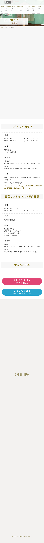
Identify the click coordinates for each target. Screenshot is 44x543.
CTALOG (22, 8)
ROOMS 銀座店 (22, 281)
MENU (12, 8)
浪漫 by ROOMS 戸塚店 (22, 292)
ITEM (33, 9)
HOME (2, 9)
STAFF (17, 8)
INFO (28, 8)
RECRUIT (38, 9)
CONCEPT (6, 9)
